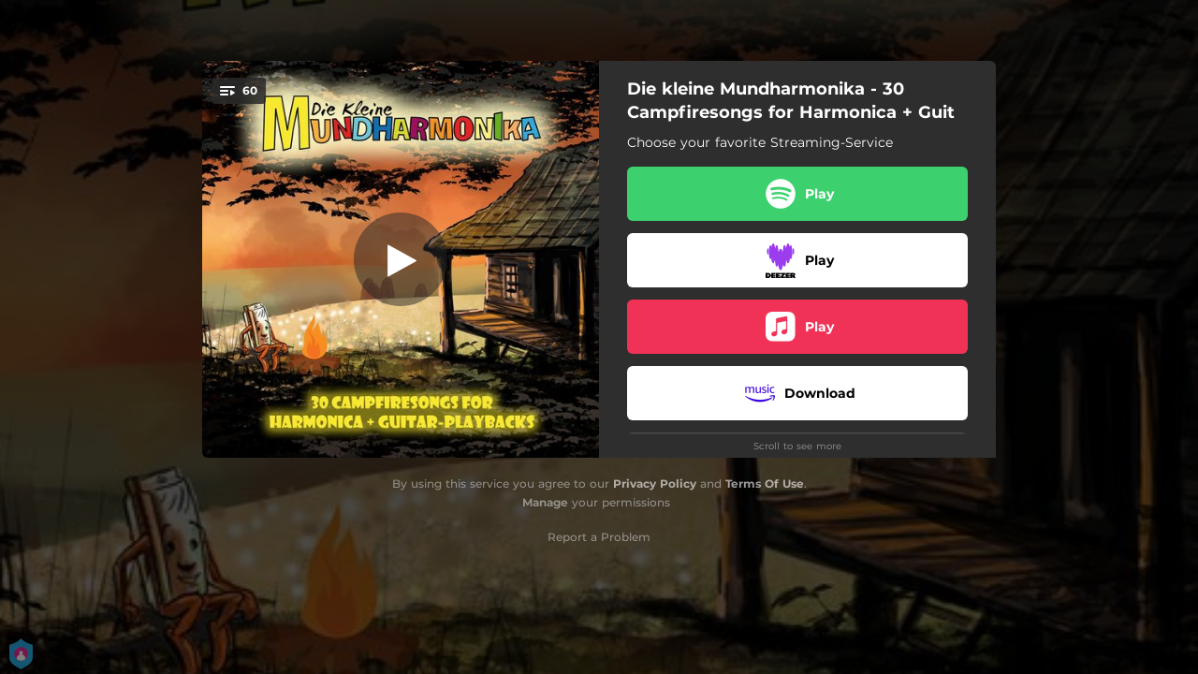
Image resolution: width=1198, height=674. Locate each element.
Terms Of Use (764, 483)
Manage (545, 502)
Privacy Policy (654, 483)
